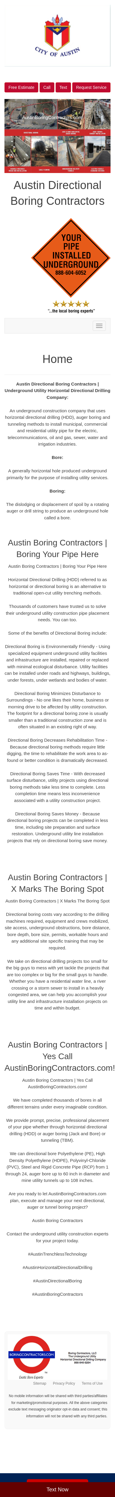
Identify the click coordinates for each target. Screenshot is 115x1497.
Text (63, 87)
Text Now (57, 1490)
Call (47, 87)
